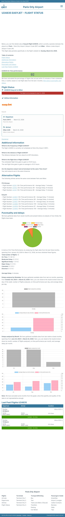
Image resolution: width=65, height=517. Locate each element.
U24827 (15, 197)
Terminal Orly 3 (21, 503)
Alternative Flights (7, 62)
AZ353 (15, 188)
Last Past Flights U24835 (10, 67)
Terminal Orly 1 (21, 498)
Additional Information (9, 60)
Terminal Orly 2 (21, 500)
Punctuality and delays (9, 64)
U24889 (15, 204)
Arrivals (4, 498)
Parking (33, 507)
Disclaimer (18, 515)
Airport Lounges (56, 500)
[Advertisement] (32, 29)
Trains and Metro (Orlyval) (39, 503)
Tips (52, 510)
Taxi (32, 500)
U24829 (15, 199)
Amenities (54, 498)
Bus (32, 498)
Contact (24, 515)
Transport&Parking (37, 496)
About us (29, 515)
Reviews (53, 505)
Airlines (4, 503)
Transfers (34, 505)
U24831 (15, 201)
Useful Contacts (56, 503)
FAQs (52, 507)
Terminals (19, 496)
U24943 (15, 208)
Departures (5, 500)
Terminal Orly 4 (21, 505)
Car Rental (34, 510)
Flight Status (6, 57)
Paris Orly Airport (33, 7)
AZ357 (15, 190)
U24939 (15, 206)
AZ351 (15, 185)
